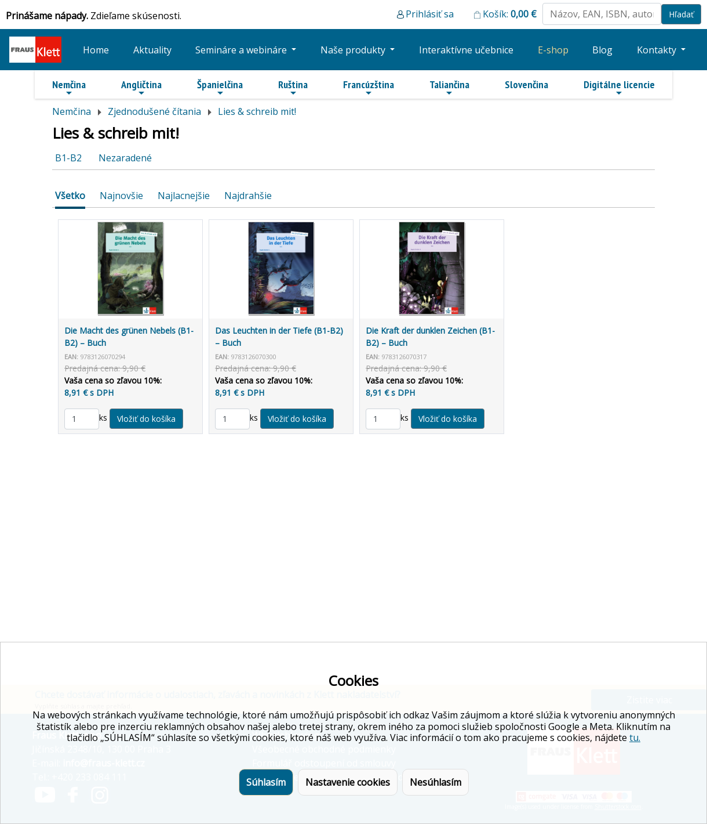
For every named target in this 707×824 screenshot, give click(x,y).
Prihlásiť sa (430, 14)
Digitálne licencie (619, 87)
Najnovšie (121, 195)
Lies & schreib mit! (257, 111)
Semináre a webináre (242, 50)
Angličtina (141, 87)
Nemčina (69, 87)
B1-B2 (68, 157)
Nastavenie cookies (347, 782)
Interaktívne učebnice (466, 50)
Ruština (293, 87)
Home (96, 50)
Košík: (510, 14)
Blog (602, 50)
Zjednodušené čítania (154, 111)
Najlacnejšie (184, 195)
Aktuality (152, 50)
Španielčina (220, 87)
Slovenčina (526, 84)
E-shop (553, 50)
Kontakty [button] (658, 50)
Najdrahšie (248, 195)
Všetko (70, 195)
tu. (634, 737)
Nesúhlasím (435, 782)
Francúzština (368, 87)
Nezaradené (125, 157)
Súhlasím (266, 782)
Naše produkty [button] (354, 50)
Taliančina (449, 87)
